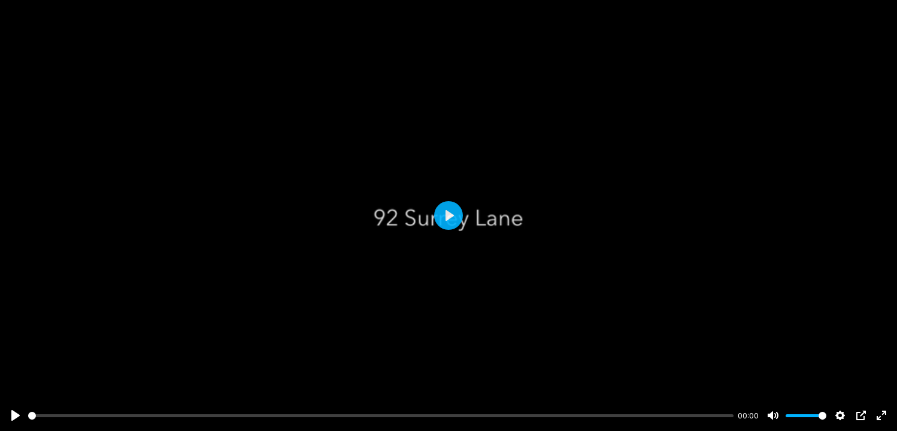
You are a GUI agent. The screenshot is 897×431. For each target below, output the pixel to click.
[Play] (15, 415)
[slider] (381, 415)
